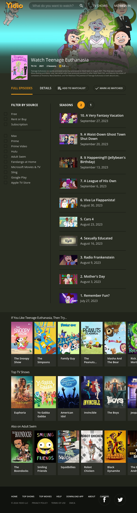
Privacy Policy (40, 503)
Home (14, 496)
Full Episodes (22, 88)
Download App (74, 496)
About (91, 496)
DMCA (72, 503)
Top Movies (45, 496)
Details (45, 88)
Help (59, 496)
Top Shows (28, 496)
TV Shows (100, 6)
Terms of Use (58, 503)
